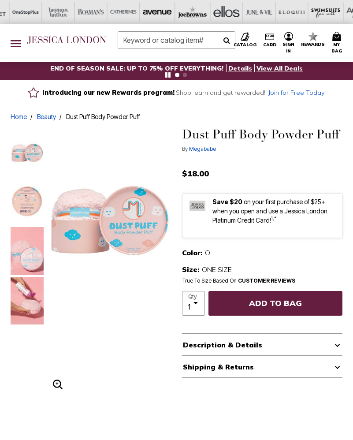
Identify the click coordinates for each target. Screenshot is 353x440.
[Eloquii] (193, 12)
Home (19, 116)
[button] (240, 68)
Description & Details (222, 344)
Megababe (202, 148)
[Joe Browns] (95, 12)
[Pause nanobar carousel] (167, 74)
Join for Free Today (296, 93)
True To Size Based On (238, 281)
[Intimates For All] (291, 12)
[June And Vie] (160, 12)
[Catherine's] (30, 12)
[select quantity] (193, 303)
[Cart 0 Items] (338, 43)
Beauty (46, 116)
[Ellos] (127, 12)
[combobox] (176, 40)
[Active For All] (258, 12)
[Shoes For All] (323, 12)
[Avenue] (62, 12)
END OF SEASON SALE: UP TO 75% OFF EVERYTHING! (137, 68)
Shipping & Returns (218, 366)
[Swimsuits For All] (225, 12)
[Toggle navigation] (16, 43)
